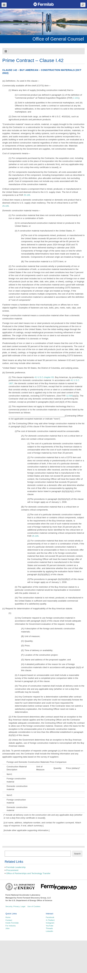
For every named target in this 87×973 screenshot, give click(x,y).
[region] (43, 22)
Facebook (50, 917)
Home (7, 917)
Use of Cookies (33, 906)
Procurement (12, 870)
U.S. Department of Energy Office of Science (32, 900)
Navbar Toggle (4, 5)
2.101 (76, 98)
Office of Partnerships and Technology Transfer (28, 873)
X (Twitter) (50, 920)
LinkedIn (49, 931)
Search (77, 853)
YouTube (49, 926)
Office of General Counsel (58, 38)
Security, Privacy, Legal (15, 906)
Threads (49, 928)
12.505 (69, 396)
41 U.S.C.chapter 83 (44, 377)
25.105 (27, 195)
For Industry (10, 926)
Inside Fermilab (12, 923)
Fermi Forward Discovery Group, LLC (34, 898)
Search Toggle (82, 5)
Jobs (7, 928)
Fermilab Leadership (16, 867)
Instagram (50, 923)
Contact (8, 920)
